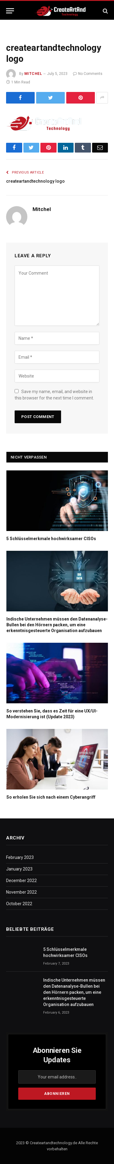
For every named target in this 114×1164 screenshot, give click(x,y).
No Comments (87, 74)
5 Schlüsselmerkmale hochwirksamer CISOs (51, 538)
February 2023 (20, 857)
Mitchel (33, 74)
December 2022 (21, 880)
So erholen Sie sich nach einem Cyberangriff (50, 797)
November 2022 (21, 892)
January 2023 (19, 869)
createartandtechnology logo (35, 181)
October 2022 (19, 903)
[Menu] (10, 11)
